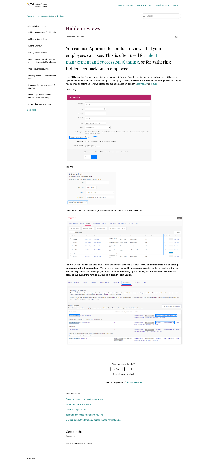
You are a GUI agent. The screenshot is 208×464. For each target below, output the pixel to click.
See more (31, 110)
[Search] (161, 16)
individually (142, 84)
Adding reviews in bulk (37, 39)
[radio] (116, 369)
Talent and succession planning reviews (84, 415)
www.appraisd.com (126, 5)
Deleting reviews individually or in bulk (42, 77)
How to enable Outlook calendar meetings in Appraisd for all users (42, 60)
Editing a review (35, 46)
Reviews (60, 16)
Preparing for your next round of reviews (41, 86)
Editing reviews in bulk (37, 53)
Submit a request (162, 5)
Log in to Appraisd (144, 5)
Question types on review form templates (85, 399)
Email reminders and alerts (78, 404)
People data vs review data (39, 104)
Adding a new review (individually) (42, 32)
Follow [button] (176, 37)
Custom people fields (76, 410)
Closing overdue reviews (38, 69)
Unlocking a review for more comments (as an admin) (39, 96)
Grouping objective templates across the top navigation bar (93, 420)
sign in (74, 443)
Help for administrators (45, 16)
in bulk (154, 84)
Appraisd (30, 16)
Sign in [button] (175, 5)
